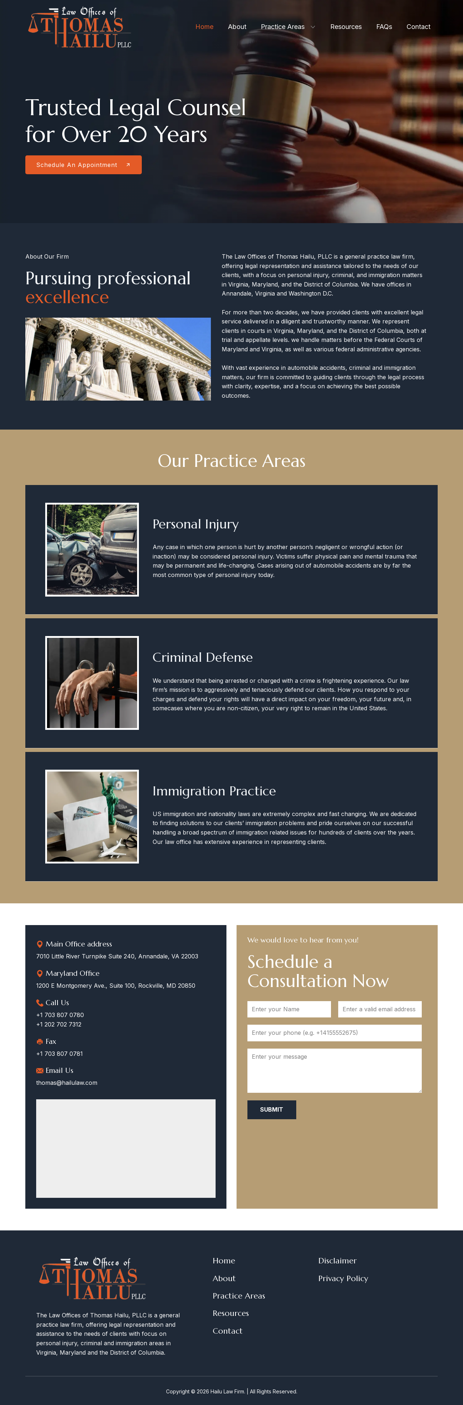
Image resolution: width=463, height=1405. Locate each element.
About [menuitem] (237, 26)
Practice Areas (239, 1296)
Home (224, 1261)
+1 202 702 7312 (58, 1024)
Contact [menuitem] (418, 26)
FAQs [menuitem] (384, 26)
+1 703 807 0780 (60, 1015)
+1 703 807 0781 (59, 1053)
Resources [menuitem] (346, 26)
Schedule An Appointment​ (83, 164)
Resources (231, 1313)
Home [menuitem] (204, 26)
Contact (228, 1331)
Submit (271, 1109)
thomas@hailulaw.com (66, 1082)
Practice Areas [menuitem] (283, 26)
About (224, 1278)
